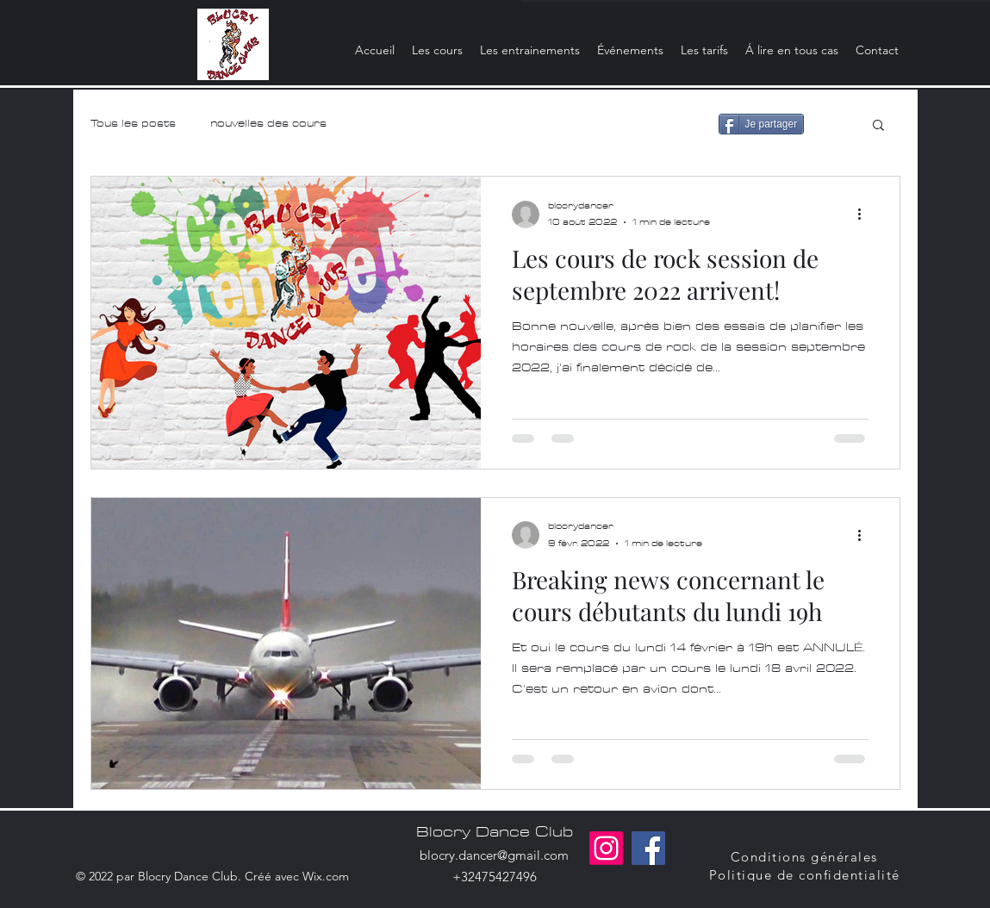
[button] (878, 126)
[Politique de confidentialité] (806, 874)
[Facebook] (648, 848)
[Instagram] (606, 848)
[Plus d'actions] (866, 214)
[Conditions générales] (806, 856)
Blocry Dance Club (494, 831)
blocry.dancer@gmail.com (494, 855)
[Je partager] (762, 124)
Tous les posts (133, 124)
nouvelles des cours (268, 124)
